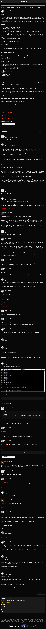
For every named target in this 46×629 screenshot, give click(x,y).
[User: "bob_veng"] (2, 462)
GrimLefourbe (6, 212)
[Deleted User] (6, 136)
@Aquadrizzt (17, 88)
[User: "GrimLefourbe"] (2, 213)
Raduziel (5, 10)
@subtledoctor (37, 87)
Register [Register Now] (8, 602)
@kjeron (19, 91)
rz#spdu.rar (6, 456)
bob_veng (6, 461)
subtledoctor (5, 147)
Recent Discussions (5, 608)
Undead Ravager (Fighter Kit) (7, 118)
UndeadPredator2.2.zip (8, 123)
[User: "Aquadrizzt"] (2, 408)
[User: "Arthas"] (2, 339)
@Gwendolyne (13, 91)
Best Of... (3, 611)
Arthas (5, 339)
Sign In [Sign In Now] (3, 602)
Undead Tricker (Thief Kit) (6, 115)
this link (23, 101)
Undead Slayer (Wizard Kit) (6, 109)
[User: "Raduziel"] (2, 11)
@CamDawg (10, 87)
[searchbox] (23, 4)
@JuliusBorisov (4, 549)
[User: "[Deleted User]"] (2, 136)
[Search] (44, 4)
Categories (3, 606)
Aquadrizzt (6, 407)
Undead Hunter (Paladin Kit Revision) (8, 112)
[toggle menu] (1, 1)
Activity (2, 609)
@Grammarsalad (28, 87)
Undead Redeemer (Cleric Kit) (7, 107)
